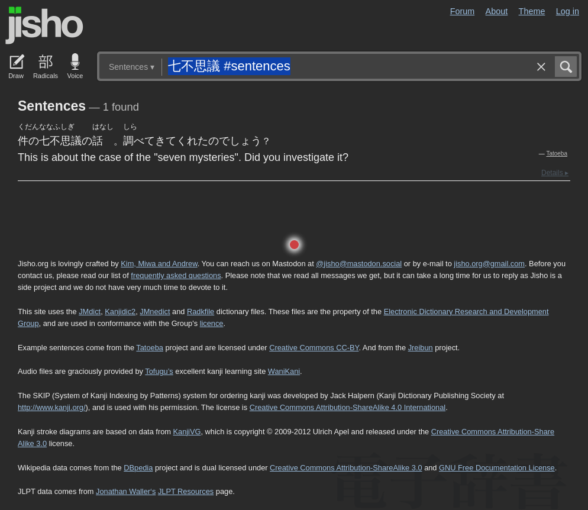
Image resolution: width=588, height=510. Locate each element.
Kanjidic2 (120, 311)
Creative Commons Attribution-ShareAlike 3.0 (346, 467)
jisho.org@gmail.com (489, 263)
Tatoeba (556, 153)
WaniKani (284, 371)
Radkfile (200, 311)
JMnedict (155, 311)
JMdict (90, 311)
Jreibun (420, 347)
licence (212, 323)
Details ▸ (554, 173)
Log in (567, 11)
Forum (462, 11)
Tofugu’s (159, 371)
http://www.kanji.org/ (52, 407)
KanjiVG (187, 431)
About (497, 11)
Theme (532, 11)
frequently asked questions (176, 275)
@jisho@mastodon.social (359, 263)
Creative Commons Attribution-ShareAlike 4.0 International (347, 407)
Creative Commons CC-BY (313, 347)
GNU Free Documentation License (497, 467)
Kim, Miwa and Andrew (159, 263)
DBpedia (138, 467)
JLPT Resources (186, 491)
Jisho (44, 25)
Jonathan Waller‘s (126, 491)
